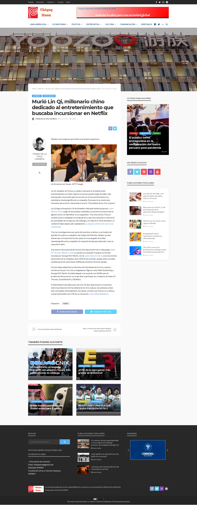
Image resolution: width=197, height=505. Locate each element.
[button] (128, 450)
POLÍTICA (76, 24)
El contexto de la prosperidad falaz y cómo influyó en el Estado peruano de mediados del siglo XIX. (105, 443)
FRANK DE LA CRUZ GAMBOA (46, 119)
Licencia (60, 2)
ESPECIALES (146, 24)
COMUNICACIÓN (127, 24)
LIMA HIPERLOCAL (38, 24)
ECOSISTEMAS (59, 24)
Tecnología (36, 363)
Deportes (83, 402)
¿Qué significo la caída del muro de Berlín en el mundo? (105, 455)
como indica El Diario (93, 256)
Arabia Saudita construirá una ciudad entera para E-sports (46, 407)
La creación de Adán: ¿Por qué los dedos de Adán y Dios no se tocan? (153, 196)
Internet (36, 96)
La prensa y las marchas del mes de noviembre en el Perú (105, 468)
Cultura (109, 24)
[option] (148, 129)
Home (34, 89)
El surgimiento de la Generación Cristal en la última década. (152, 236)
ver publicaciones (40, 164)
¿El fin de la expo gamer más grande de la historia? (94, 372)
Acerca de (39, 2)
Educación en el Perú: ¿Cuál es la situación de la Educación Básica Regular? (154, 209)
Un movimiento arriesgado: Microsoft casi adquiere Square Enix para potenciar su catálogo (50, 370)
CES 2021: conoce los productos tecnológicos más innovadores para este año (154, 249)
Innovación (145, 133)
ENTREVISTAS (92, 24)
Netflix (73, 119)
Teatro (156, 133)
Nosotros (50, 2)
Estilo (68, 2)
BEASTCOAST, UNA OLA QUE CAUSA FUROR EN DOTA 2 (94, 407)
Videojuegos (49, 96)
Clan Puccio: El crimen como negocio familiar (154, 222)
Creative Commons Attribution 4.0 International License (109, 502)
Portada (30, 2)
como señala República (98, 294)
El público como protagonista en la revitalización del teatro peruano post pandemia (145, 142)
